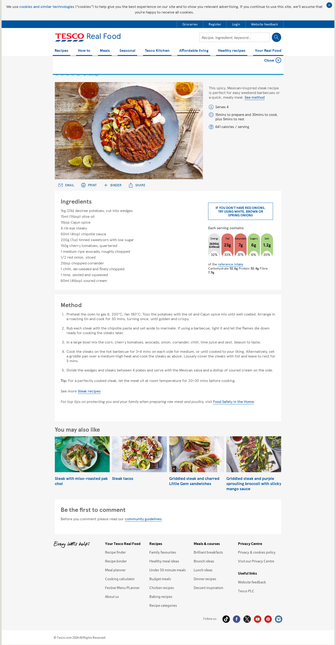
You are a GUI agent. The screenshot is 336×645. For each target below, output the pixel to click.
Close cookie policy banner (329, 5)
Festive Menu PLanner (122, 588)
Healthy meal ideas (164, 561)
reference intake (230, 264)
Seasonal (127, 51)
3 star (67, 74)
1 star (57, 74)
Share (137, 185)
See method (255, 97)
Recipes (61, 51)
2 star (62, 74)
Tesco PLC (246, 591)
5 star (78, 74)
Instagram (278, 619)
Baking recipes (160, 596)
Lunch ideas (203, 570)
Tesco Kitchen (157, 51)
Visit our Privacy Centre (256, 561)
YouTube (257, 619)
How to (84, 51)
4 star (73, 74)
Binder (113, 185)
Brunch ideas (204, 561)
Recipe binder (116, 561)
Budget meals (160, 579)
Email (66, 185)
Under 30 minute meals (167, 570)
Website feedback (252, 582)
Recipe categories (163, 605)
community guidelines (143, 518)
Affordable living (193, 51)
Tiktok (226, 619)
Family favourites (162, 552)
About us (112, 596)
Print (89, 185)
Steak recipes (89, 391)
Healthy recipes (231, 51)
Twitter (247, 619)
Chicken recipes (161, 588)
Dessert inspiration (208, 588)
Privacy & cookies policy (257, 552)
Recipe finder (115, 552)
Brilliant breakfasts (208, 552)
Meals (105, 51)
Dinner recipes (205, 579)
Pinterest (268, 619)
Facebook (236, 619)
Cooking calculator (120, 579)
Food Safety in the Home (233, 401)
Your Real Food (268, 51)
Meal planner (115, 570)
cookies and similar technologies (46, 6)
